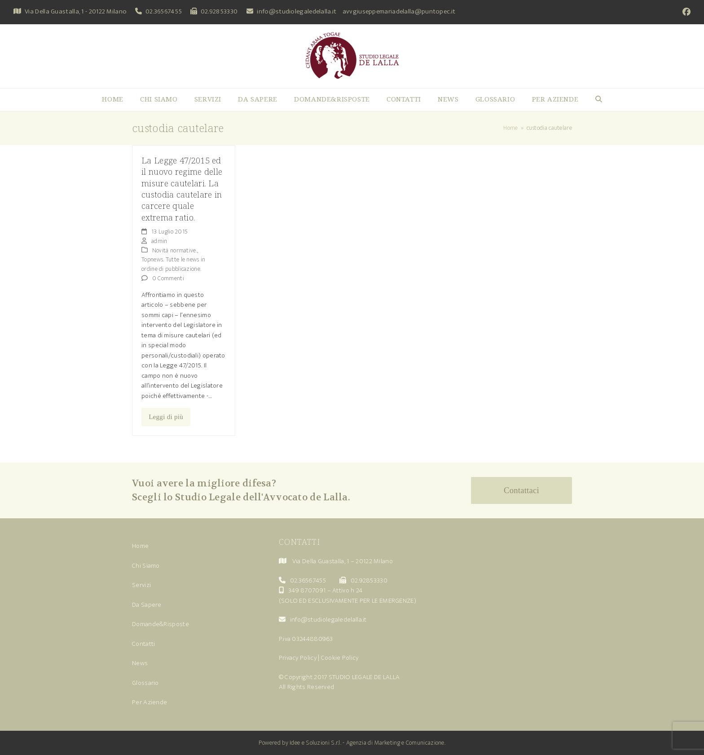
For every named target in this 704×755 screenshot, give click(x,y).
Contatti (143, 643)
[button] (599, 99)
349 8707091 (307, 590)
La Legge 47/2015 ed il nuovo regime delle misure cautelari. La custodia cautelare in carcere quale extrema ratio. (181, 189)
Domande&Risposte (160, 624)
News (140, 663)
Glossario (145, 683)
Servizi (141, 585)
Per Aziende (149, 702)
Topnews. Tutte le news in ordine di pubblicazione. (173, 264)
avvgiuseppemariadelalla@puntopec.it (399, 11)
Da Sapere (147, 604)
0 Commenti (168, 278)
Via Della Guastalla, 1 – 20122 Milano (342, 561)
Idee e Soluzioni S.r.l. (315, 742)
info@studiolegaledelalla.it (296, 11)
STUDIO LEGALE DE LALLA (364, 677)
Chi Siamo (146, 565)
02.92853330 (219, 11)
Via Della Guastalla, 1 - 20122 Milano (76, 11)
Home (140, 546)
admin (159, 241)
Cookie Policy (340, 657)
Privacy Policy (298, 657)
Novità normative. (174, 250)
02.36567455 (163, 11)
